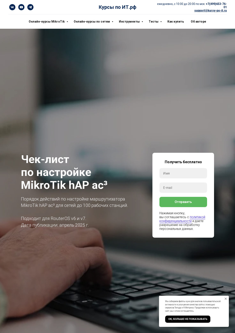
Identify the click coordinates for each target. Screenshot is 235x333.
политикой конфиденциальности (182, 219)
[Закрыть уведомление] (226, 299)
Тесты (154, 21)
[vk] (12, 7)
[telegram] (30, 7)
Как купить (175, 21)
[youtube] (21, 7)
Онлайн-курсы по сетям (92, 21)
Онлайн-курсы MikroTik (47, 21)
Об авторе (198, 21)
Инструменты (130, 21)
